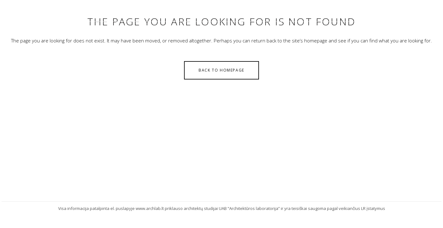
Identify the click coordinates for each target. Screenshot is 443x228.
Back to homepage (221, 70)
